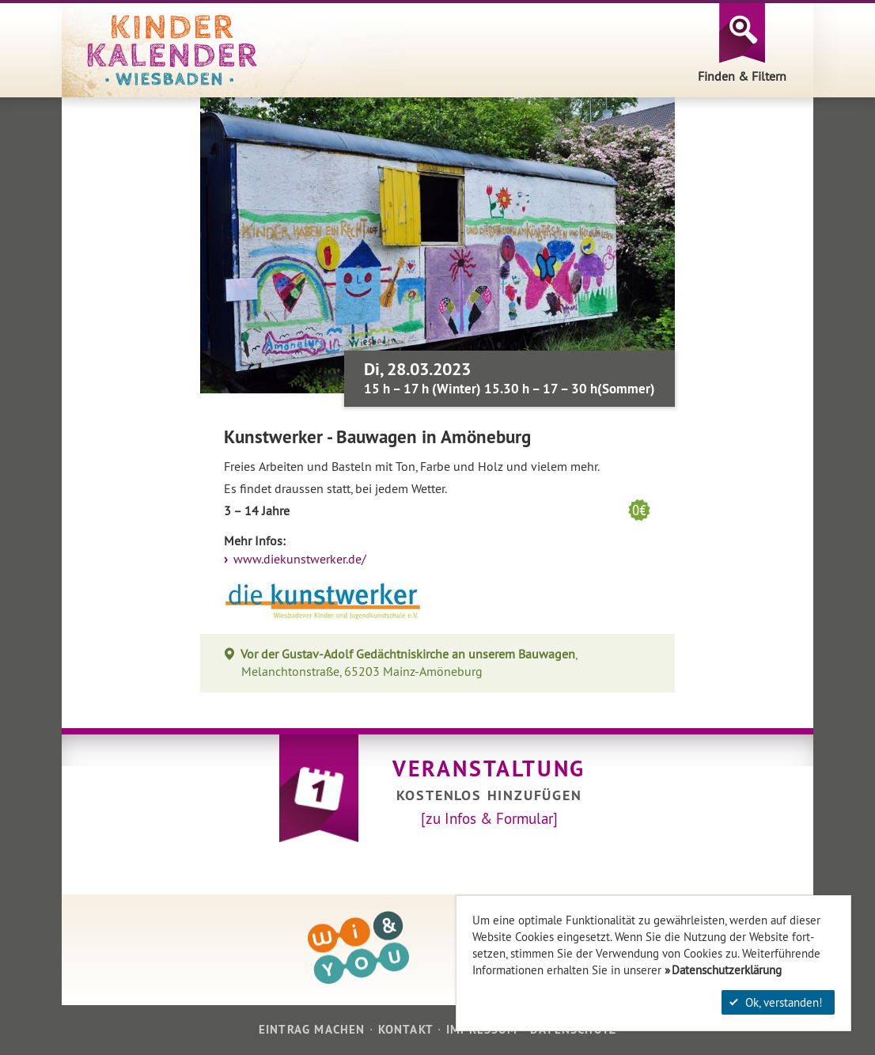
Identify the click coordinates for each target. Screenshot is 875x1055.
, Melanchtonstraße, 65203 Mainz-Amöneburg (409, 663)
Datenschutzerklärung (727, 969)
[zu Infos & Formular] (489, 818)
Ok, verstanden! (776, 1002)
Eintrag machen (312, 1029)
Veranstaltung (488, 768)
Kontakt (406, 1029)
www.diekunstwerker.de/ (298, 559)
